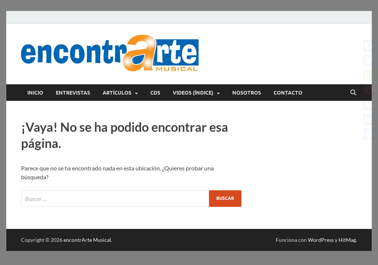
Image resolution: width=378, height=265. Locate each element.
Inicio (35, 93)
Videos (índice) (193, 93)
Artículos (117, 93)
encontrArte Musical (87, 240)
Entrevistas (73, 93)
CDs (155, 93)
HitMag (347, 240)
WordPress (321, 240)
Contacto (288, 93)
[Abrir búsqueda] (353, 92)
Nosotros (246, 93)
